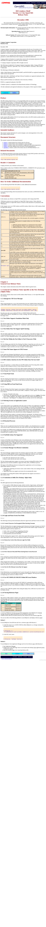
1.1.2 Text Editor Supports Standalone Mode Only (15, 319)
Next (6, 655)
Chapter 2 (5, 143)
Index (28, 655)
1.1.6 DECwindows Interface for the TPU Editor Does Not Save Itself (20, 360)
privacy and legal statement (7, 660)
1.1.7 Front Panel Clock (7, 374)
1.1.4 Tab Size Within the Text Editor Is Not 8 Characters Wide (18, 340)
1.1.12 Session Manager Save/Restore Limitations (14, 448)
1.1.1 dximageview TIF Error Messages (12, 299)
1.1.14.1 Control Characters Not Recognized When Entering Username (18, 524)
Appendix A (6, 147)
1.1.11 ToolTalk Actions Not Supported (11, 435)
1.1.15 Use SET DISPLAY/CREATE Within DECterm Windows (19, 578)
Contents (17, 655)
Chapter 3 (5, 145)
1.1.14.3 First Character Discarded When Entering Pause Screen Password (19, 552)
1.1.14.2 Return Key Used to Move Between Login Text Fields (15, 540)
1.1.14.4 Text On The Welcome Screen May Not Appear (14, 567)
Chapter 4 (5, 146)
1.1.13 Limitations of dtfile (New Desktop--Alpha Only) (16, 478)
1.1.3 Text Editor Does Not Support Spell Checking (15, 329)
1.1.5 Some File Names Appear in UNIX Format (14, 350)
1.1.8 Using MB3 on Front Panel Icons (11, 385)
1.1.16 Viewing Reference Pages (9, 593)
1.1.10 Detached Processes (8, 421)
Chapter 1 (5, 142)
